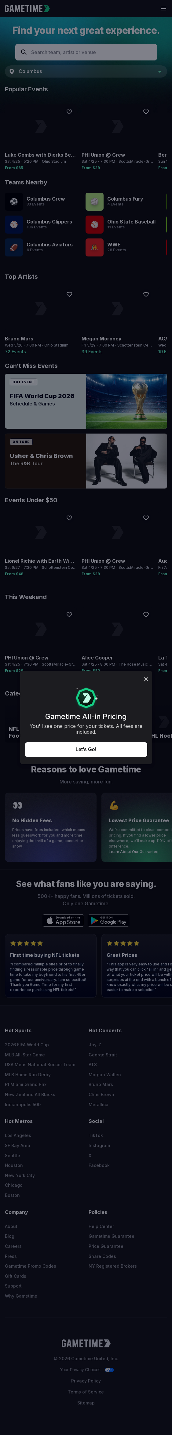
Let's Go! (86, 749)
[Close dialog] (146, 680)
